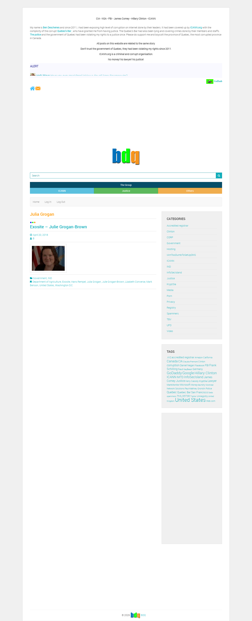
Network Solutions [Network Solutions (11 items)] (175, 388)
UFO (169, 325)
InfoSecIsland (174, 272)
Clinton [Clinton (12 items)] (201, 361)
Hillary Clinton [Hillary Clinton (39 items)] (206, 373)
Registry (171, 307)
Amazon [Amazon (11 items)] (199, 357)
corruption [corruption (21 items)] (173, 365)
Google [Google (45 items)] (188, 372)
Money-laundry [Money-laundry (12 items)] (198, 384)
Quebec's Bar (64, 31)
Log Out (61, 201)
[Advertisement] (126, 119)
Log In (48, 201)
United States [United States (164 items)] (190, 399)
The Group (126, 185)
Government (40, 278)
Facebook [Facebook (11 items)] (199, 365)
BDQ (143, 615)
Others (190, 190)
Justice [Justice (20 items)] (180, 381)
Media (170, 290)
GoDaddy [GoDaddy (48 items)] (174, 372)
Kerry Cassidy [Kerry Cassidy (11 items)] (192, 381)
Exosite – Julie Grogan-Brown (58, 227)
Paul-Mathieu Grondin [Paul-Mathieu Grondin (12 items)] (195, 388)
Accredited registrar (177, 225)
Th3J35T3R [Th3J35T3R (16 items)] (183, 396)
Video (170, 331)
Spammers (173, 313)
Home (36, 201)
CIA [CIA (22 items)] (180, 361)
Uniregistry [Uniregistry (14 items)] (202, 396)
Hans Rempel (78, 281)
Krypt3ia (171, 284)
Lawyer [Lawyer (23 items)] (212, 381)
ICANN (62, 190)
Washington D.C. (64, 285)
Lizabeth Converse (135, 281)
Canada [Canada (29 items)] (172, 361)
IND (50, 278)
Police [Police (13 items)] (209, 388)
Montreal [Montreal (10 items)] (210, 384)
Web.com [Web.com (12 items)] (210, 400)
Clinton (171, 231)
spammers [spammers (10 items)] (171, 396)
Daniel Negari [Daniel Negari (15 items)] (187, 365)
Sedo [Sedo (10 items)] (210, 392)
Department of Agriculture (47, 281)
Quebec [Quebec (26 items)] (172, 392)
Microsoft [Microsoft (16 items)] (185, 384)
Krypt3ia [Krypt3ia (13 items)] (203, 381)
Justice (126, 190)
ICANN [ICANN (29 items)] (171, 377)
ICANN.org (196, 27)
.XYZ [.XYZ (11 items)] (169, 357)
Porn (169, 296)
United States (46, 285)
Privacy (171, 301)
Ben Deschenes (51, 27)
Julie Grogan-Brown (113, 281)
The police (35, 34)
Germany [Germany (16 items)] (198, 369)
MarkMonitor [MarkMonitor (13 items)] (173, 384)
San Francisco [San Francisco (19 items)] (199, 392)
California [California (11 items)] (207, 357)
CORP (170, 237)
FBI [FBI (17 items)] (207, 365)
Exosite (66, 281)
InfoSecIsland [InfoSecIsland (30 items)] (193, 377)
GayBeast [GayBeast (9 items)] (188, 369)
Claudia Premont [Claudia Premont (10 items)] (190, 361)
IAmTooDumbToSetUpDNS (181, 255)
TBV (169, 319)
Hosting (171, 249)
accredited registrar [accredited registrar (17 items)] (183, 357)
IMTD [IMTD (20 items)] (180, 377)
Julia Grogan (94, 281)
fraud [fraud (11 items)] (180, 369)
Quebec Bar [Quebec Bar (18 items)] (184, 392)
